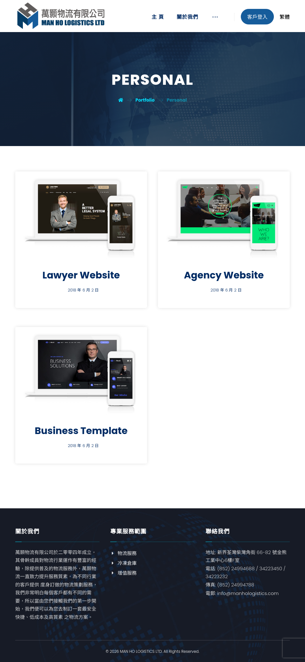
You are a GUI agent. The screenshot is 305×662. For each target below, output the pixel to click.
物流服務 (123, 553)
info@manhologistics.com (248, 593)
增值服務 (123, 573)
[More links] (215, 19)
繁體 (285, 17)
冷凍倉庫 (123, 563)
